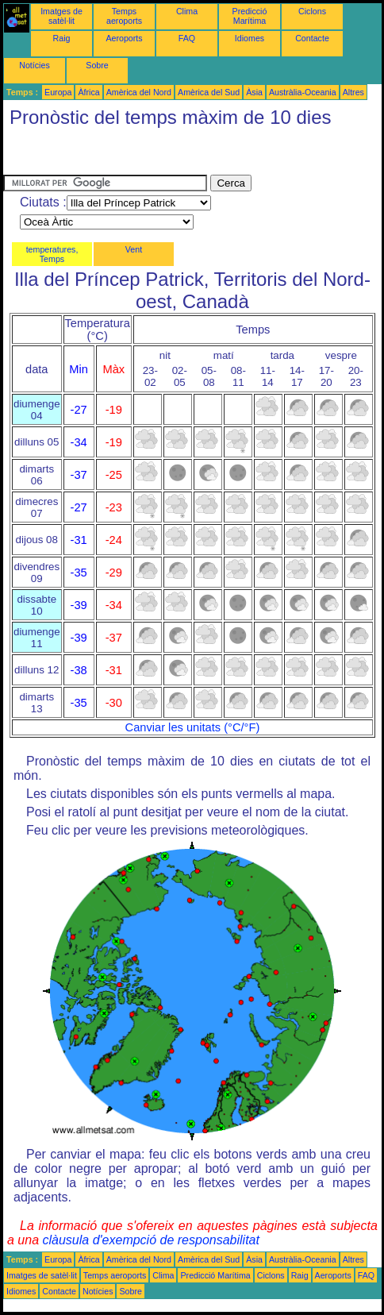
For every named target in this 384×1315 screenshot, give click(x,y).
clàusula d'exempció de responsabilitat (150, 1240)
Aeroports (124, 38)
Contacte (312, 38)
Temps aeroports (124, 15)
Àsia (254, 92)
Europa (57, 92)
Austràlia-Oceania (302, 92)
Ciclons (312, 11)
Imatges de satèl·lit (61, 15)
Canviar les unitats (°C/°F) (192, 727)
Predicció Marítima (249, 15)
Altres (353, 92)
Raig (62, 38)
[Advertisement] (130, 155)
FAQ (187, 38)
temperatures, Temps (52, 254)
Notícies (34, 65)
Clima (187, 11)
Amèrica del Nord (138, 92)
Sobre (97, 65)
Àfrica (88, 92)
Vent (133, 249)
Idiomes (249, 38)
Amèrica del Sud (209, 92)
